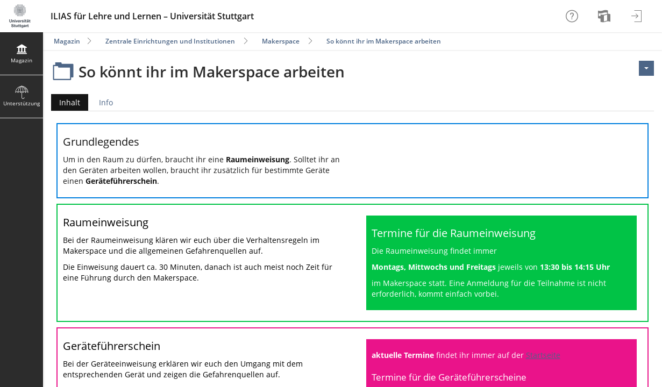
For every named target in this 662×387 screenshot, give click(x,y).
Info (106, 102)
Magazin (67, 41)
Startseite (543, 355)
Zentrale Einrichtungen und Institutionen (170, 41)
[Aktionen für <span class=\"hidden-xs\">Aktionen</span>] (646, 68)
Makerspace (281, 41)
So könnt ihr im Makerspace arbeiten (383, 41)
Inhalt (65, 102)
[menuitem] (605, 16)
